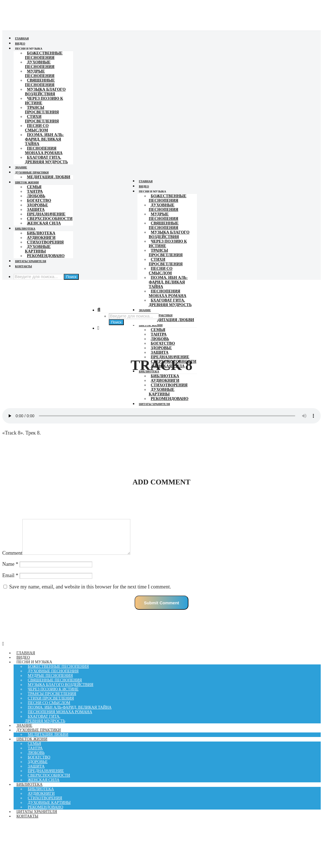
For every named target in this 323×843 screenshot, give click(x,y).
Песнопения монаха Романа (44, 150)
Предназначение (46, 214)
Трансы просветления (42, 109)
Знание (21, 167)
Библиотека (25, 228)
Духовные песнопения (39, 64)
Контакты (23, 266)
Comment (12, 560)
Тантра (35, 191)
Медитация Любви (48, 177)
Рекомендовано (46, 256)
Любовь (36, 196)
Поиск (71, 277)
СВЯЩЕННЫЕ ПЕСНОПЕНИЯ (40, 82)
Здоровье (37, 205)
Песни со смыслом (37, 128)
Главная (22, 38)
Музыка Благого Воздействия (45, 91)
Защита (36, 209)
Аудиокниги (41, 238)
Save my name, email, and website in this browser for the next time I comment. (90, 593)
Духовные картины (38, 249)
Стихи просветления (42, 119)
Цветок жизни (27, 182)
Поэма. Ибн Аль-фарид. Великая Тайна (44, 139)
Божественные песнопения (44, 55)
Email (10, 582)
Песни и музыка (28, 48)
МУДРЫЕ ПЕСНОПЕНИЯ (39, 73)
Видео (20, 43)
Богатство (39, 200)
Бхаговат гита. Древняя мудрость (46, 159)
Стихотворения (45, 242)
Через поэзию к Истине (44, 100)
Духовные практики (32, 172)
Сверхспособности (50, 219)
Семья (34, 187)
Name (10, 571)
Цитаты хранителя (30, 261)
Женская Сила (44, 223)
